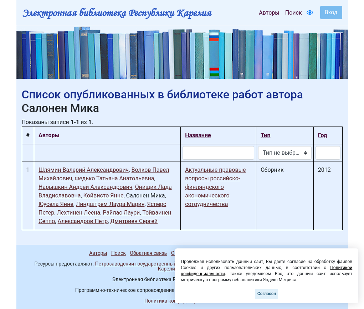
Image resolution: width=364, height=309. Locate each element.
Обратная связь (148, 253)
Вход (331, 12)
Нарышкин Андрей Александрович (86, 187)
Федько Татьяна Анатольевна (114, 178)
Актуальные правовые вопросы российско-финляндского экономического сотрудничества (215, 186)
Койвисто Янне (103, 195)
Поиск (293, 12)
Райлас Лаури (121, 212)
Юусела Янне (56, 204)
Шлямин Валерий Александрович (84, 169)
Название (198, 135)
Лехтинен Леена (78, 212)
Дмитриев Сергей (134, 221)
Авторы (269, 12)
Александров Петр (83, 221)
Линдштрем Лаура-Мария (110, 204)
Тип (265, 135)
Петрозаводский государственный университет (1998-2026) (165, 264)
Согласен (266, 293)
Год (322, 135)
